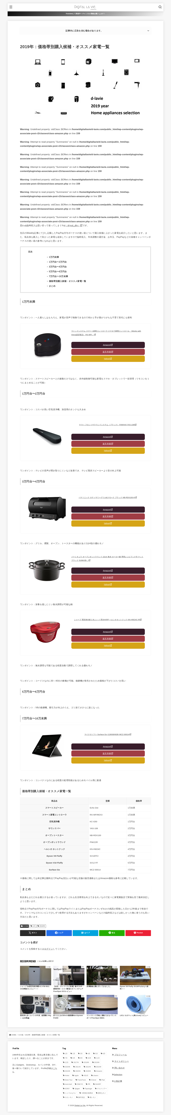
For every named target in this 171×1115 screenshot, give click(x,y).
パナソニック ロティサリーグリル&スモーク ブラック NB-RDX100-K (107, 497)
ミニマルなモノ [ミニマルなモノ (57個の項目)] (70, 1093)
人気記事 (117, 1081)
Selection (117, 1075)
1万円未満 (54, 257)
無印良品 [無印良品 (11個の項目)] (81, 1097)
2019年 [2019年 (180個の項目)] (97, 1062)
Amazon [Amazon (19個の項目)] (99, 1071)
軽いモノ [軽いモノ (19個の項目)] (93, 1097)
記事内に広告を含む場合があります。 (84, 31)
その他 (25, 926)
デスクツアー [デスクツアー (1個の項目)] (102, 1089)
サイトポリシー (120, 1061)
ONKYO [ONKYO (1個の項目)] (80, 1084)
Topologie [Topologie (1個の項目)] (88, 1089)
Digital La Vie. (80, 1105)
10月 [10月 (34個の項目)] (89, 1058)
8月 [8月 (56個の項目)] (74, 1058)
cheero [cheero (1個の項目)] (95, 1075)
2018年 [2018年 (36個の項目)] (86, 1062)
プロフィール (119, 1055)
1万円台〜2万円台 (58, 262)
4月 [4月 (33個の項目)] (89, 1054)
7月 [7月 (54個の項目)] (66, 1058)
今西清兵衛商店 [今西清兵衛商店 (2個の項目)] (87, 1093)
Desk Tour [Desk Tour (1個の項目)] (69, 1080)
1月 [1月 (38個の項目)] (66, 1054)
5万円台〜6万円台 (58, 271)
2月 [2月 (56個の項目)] (74, 1054)
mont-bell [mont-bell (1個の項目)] (68, 1084)
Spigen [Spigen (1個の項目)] (77, 1089)
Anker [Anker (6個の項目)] (67, 1075)
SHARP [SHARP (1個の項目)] (98, 1084)
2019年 (42, 926)
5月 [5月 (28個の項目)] (96, 1054)
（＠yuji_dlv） (72, 225)
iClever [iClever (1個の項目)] (93, 1080)
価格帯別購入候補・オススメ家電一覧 (67, 281)
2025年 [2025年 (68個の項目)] (78, 1071)
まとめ (52, 286)
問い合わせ (118, 1068)
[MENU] (11, 7)
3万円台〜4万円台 (58, 267)
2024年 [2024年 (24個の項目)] (67, 1071)
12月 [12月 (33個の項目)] (66, 1062)
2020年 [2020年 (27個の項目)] (67, 1067)
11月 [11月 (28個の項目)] (98, 1058)
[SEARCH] (160, 7)
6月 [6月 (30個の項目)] (104, 1054)
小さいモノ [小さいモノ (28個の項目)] (69, 1097)
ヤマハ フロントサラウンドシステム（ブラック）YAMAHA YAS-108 (106, 425)
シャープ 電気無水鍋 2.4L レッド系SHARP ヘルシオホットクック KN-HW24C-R (106, 620)
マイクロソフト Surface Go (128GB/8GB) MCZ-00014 (106, 734)
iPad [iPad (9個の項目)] (103, 1080)
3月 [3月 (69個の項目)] (81, 1054)
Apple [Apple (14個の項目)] (76, 1075)
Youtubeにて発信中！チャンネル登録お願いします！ (85, 14)
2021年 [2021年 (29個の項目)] (78, 1067)
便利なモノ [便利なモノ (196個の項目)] (102, 1093)
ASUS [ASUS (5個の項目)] (86, 1075)
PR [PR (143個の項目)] (89, 1084)
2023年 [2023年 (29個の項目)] (98, 1067)
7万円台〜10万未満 (58, 276)
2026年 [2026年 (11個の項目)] (88, 1071)
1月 (33, 926)
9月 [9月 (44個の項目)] (81, 1058)
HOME (13, 1035)
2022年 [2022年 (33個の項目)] (88, 1067)
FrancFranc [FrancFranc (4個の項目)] (81, 1080)
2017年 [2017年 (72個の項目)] (76, 1062)
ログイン (48, 949)
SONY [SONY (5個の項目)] (67, 1089)
